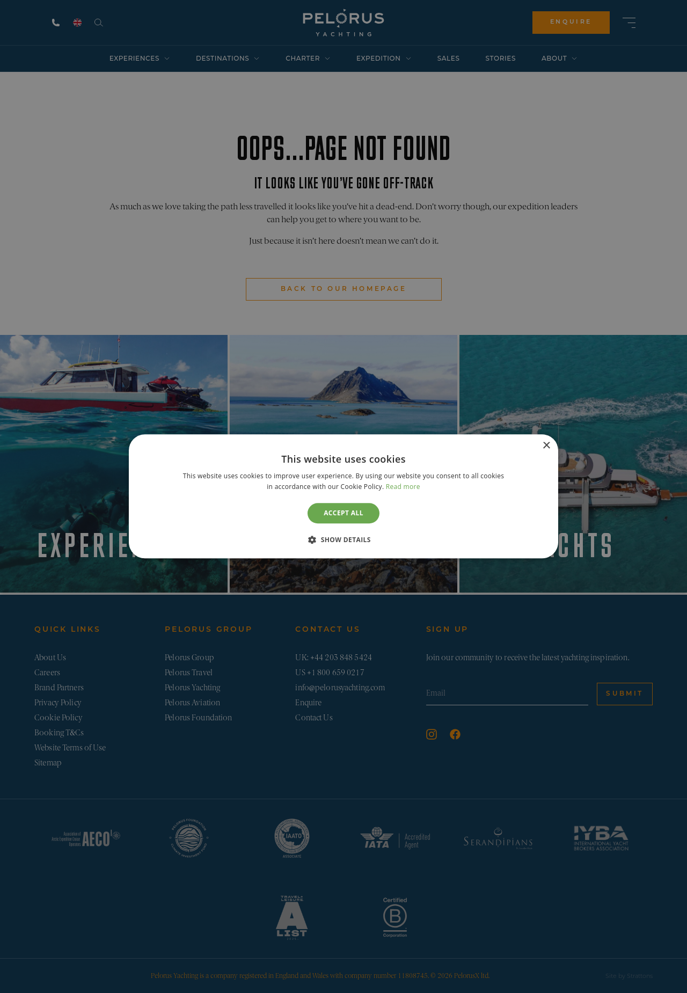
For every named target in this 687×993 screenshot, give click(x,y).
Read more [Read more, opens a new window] (403, 487)
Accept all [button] (343, 512)
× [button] (546, 446)
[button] (343, 540)
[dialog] (343, 496)
